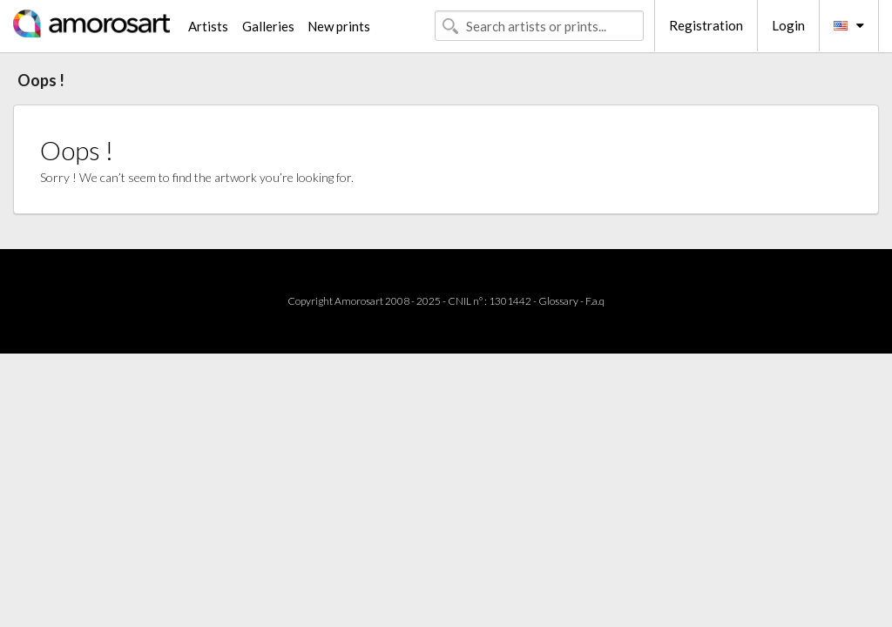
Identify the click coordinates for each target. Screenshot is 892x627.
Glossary (558, 300)
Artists (208, 26)
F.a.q (595, 300)
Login (788, 25)
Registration (706, 25)
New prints (338, 26)
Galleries (268, 26)
